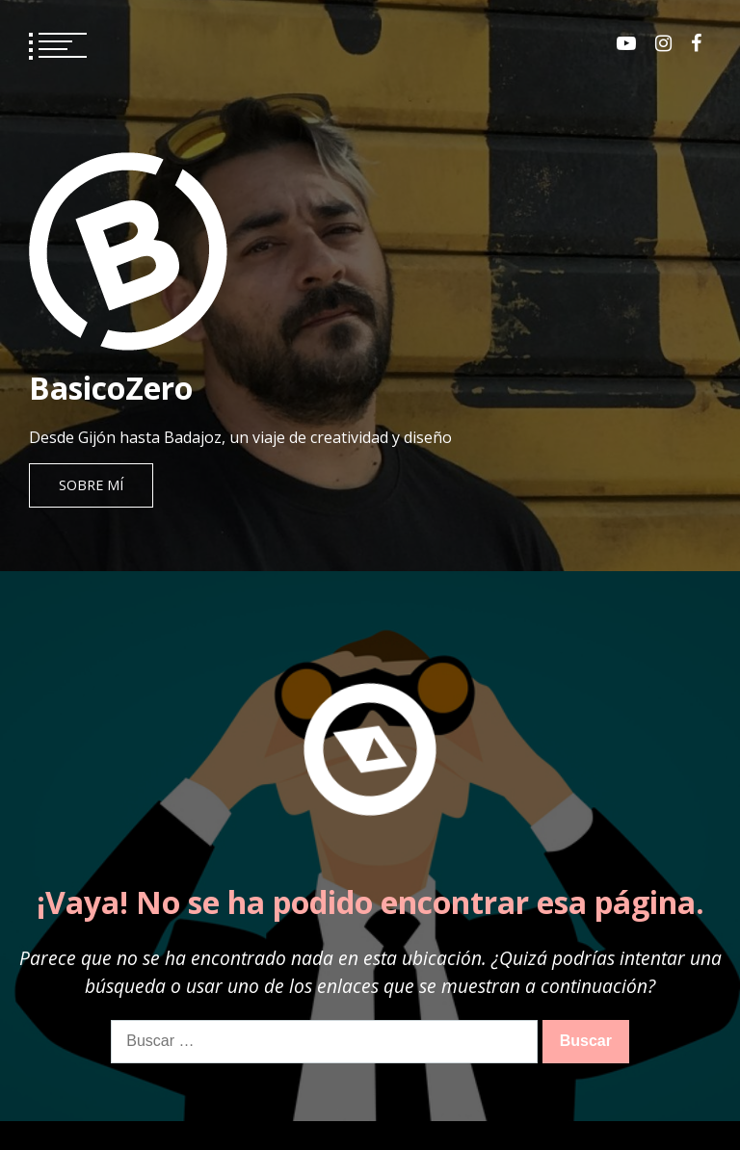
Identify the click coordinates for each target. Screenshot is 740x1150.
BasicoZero (111, 387)
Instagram (663, 43)
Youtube (626, 43)
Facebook (696, 43)
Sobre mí (91, 485)
